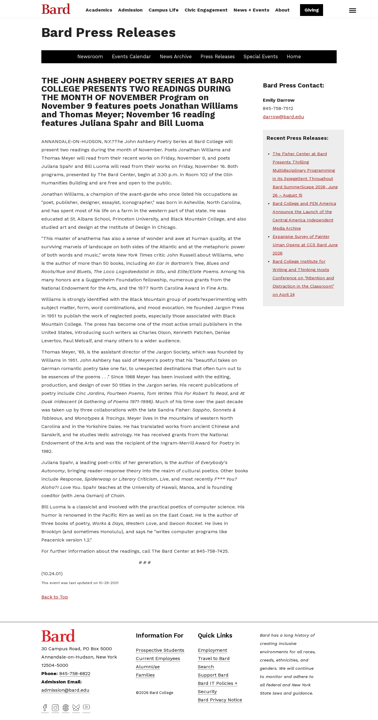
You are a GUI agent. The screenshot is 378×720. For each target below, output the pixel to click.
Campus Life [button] (164, 10)
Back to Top (54, 597)
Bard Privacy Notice (220, 700)
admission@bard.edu (65, 690)
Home (294, 56)
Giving (311, 10)
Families (145, 675)
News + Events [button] (251, 10)
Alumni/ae (148, 666)
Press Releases (218, 56)
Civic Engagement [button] (206, 10)
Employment (212, 650)
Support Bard (213, 675)
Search (332, 10)
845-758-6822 (74, 673)
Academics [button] (99, 10)
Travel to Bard (214, 658)
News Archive (176, 56)
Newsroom (90, 56)
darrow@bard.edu (283, 116)
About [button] (282, 10)
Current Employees (158, 658)
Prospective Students (160, 650)
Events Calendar (131, 56)
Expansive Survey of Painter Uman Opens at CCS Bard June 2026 (305, 244)
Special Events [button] (261, 56)
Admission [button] (130, 10)
